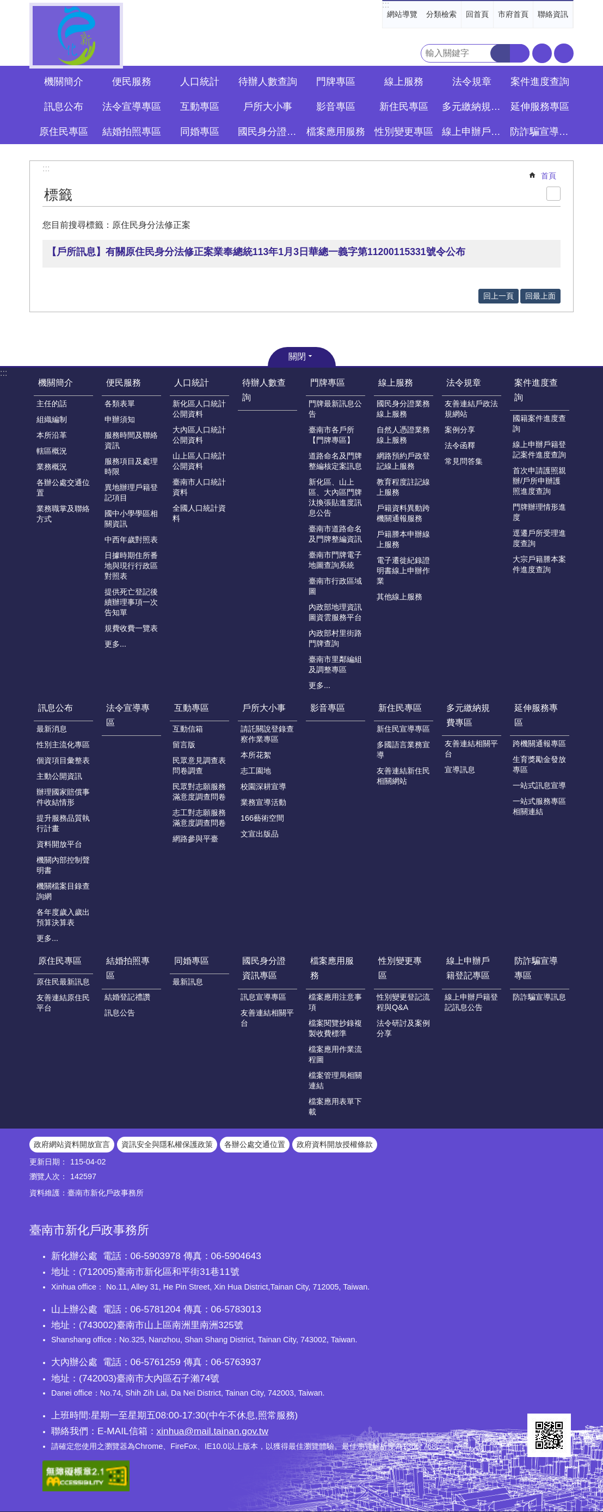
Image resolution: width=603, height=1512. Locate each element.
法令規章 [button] (471, 81)
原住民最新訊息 (63, 981)
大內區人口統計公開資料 (199, 434)
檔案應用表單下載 (335, 1106)
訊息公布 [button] (63, 106)
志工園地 (256, 770)
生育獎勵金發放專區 (539, 764)
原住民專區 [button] (63, 131)
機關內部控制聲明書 (63, 865)
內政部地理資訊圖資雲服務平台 (335, 612)
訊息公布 (55, 707)
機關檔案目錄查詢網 (63, 891)
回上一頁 (498, 296)
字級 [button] (542, 53)
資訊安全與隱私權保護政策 (167, 1144)
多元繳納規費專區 (468, 715)
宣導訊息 (460, 769)
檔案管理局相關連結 (335, 1080)
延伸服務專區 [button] (539, 106)
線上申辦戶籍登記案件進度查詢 (539, 449)
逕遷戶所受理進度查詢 (539, 538)
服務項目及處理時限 (131, 466)
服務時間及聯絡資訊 (131, 440)
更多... (115, 644)
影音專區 (335, 106)
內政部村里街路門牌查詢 (335, 638)
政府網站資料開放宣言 (72, 1144)
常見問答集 (464, 461)
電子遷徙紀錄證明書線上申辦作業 (403, 570)
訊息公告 (119, 1012)
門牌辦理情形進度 (539, 512)
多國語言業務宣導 (403, 749)
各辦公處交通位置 (63, 487)
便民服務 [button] (131, 81)
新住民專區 (400, 707)
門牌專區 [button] (335, 81)
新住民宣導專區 (403, 728)
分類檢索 (441, 14)
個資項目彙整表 (63, 760)
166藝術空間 (262, 818)
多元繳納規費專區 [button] (473, 106)
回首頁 (477, 14)
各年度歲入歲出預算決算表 (63, 917)
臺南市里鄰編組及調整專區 (335, 664)
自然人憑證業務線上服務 (403, 434)
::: (385, 4)
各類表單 (119, 403)
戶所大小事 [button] (267, 106)
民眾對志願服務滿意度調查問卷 (199, 791)
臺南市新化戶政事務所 (76, 36)
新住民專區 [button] (403, 106)
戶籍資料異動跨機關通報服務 (403, 513)
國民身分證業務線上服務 (403, 408)
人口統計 (191, 382)
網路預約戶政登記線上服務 (403, 460)
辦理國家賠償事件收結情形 (63, 797)
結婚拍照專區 (128, 968)
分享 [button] (564, 53)
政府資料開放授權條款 (335, 1144)
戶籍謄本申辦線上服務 (403, 539)
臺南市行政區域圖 (335, 586)
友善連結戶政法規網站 (471, 408)
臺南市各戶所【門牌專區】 (331, 434)
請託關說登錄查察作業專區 (267, 733)
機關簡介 (55, 382)
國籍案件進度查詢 (539, 423)
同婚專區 (191, 960)
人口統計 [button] (199, 81)
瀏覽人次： (48, 1176)
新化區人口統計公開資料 (199, 408)
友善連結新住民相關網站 (403, 775)
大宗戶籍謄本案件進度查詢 (539, 564)
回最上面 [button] (540, 296)
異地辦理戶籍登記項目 (131, 492)
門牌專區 (327, 382)
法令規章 (463, 382)
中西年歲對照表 (131, 539)
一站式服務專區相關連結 (539, 806)
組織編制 (51, 419)
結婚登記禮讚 (127, 997)
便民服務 (123, 382)
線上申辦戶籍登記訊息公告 (471, 1002)
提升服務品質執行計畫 (63, 823)
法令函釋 (460, 445)
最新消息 (51, 728)
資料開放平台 (59, 844)
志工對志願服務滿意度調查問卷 (199, 817)
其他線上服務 (399, 596)
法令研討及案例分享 (403, 1028)
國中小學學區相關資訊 (131, 518)
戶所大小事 (264, 707)
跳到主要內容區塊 (5, 5)
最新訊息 (188, 981)
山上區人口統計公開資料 (199, 460)
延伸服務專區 (536, 715)
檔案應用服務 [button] (335, 131)
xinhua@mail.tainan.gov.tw (212, 1431)
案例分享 (460, 429)
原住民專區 (60, 960)
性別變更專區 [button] (403, 131)
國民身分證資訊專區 (264, 968)
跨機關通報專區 (539, 743)
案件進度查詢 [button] (539, 81)
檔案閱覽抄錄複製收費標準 (335, 1028)
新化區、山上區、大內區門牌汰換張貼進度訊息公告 (335, 497)
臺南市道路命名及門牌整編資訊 (335, 533)
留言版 (184, 744)
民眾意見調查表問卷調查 (199, 765)
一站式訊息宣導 (539, 785)
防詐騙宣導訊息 (539, 997)
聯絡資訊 (553, 14)
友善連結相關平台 (471, 748)
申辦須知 (119, 419)
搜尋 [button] (500, 53)
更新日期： (48, 1161)
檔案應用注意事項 (335, 1002)
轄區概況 (51, 451)
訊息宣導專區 (263, 997)
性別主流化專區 (63, 744)
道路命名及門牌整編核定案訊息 (335, 460)
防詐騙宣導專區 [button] (541, 131)
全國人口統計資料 (199, 513)
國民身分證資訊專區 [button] (269, 131)
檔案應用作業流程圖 (335, 1054)
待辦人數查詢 (267, 81)
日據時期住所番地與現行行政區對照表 (131, 565)
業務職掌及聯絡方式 (63, 513)
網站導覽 (402, 14)
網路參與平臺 (195, 838)
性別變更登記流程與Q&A (403, 1002)
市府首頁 (513, 14)
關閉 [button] (297, 356)
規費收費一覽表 (131, 628)
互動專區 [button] (199, 106)
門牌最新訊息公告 (335, 408)
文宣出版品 (260, 833)
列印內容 (553, 194)
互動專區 (191, 707)
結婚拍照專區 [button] (131, 131)
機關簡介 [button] (63, 81)
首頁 (548, 175)
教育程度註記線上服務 (403, 487)
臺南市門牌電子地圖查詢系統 (335, 559)
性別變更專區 (400, 968)
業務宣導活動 (263, 802)
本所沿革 (51, 435)
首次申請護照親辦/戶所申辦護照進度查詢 (539, 480)
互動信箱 (188, 728)
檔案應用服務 (332, 968)
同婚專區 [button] (199, 131)
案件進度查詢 (536, 390)
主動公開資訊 (59, 776)
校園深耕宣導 (263, 786)
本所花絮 (256, 755)
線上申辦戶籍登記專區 (468, 968)
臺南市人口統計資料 (199, 487)
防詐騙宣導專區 (536, 968)
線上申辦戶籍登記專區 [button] (473, 131)
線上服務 (395, 382)
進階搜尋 (520, 53)
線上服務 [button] (403, 81)
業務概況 (51, 466)
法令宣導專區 (131, 106)
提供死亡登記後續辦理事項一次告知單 (131, 602)
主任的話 (51, 403)
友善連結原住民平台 (63, 1002)
